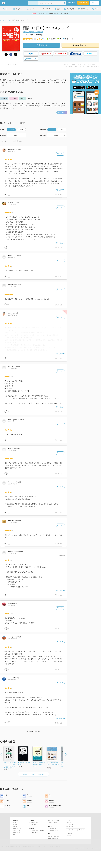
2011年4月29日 (12, 484)
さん (12, 149)
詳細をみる (58, 194)
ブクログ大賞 (16, 830)
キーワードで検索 (33, 822)
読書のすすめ (16, 834)
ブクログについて (52, 822)
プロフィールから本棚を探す (36, 830)
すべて (4, 141)
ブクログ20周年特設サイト (55, 838)
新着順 (21, 129)
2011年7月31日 (12, 421)
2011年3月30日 (12, 522)
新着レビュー (16, 826)
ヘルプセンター (70, 824)
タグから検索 (32, 824)
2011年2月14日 (12, 639)
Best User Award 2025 (53, 836)
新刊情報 (15, 824)
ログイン (94, 2)
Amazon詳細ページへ (80, 45)
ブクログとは (71, 2)
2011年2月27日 (12, 605)
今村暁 (25, 32)
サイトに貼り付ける (10, 64)
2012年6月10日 (12, 368)
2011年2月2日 (12, 680)
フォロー (60, 154)
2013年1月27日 (12, 315)
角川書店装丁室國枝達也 (35, 32)
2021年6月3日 (12, 258)
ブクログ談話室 (17, 828)
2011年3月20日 (12, 553)
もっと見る (62, 112)
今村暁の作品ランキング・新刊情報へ (33, 774)
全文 (62, 129)
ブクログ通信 (16, 832)
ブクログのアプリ (52, 828)
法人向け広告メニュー (72, 826)
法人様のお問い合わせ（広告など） (75, 830)
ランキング (16, 822)
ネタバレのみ (17, 141)
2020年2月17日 (12, 151)
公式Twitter (69, 833)
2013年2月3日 (12, 286)
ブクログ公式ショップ (53, 830)
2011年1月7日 (12, 204)
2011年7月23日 (12, 450)
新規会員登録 (83, 2)
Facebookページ (70, 835)
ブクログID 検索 (33, 832)
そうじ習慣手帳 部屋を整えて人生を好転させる (53, 764)
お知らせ (68, 822)
